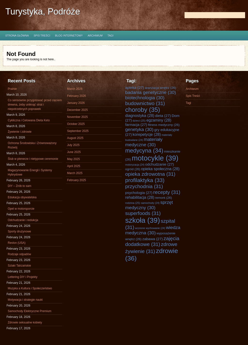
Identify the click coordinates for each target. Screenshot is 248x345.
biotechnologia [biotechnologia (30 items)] (144, 97)
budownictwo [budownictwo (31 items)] (145, 103)
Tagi (111, 35)
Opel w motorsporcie (21, 208)
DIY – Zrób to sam (19, 186)
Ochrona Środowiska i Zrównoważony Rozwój (32, 145)
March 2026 (74, 89)
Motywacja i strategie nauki (25, 299)
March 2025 (74, 173)
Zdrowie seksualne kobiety (25, 322)
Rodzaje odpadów (19, 254)
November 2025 (77, 117)
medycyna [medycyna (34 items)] (144, 150)
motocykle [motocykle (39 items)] (155, 158)
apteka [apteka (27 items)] (134, 87)
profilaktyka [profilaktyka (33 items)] (144, 180)
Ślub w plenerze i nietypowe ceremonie (33, 159)
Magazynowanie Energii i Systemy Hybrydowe (30, 172)
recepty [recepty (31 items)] (166, 192)
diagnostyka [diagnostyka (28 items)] (139, 115)
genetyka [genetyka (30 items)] (139, 129)
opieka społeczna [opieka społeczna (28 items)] (160, 169)
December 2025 (77, 110)
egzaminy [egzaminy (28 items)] (158, 120)
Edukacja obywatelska (22, 197)
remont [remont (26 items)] (163, 197)
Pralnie (12, 89)
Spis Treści (42, 35)
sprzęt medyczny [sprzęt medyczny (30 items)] (149, 205)
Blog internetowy (69, 35)
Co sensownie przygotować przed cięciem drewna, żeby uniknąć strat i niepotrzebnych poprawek (35, 105)
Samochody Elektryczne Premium (29, 311)
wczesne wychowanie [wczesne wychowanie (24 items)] (150, 228)
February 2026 (76, 96)
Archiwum (95, 35)
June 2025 (74, 152)
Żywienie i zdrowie (19, 131)
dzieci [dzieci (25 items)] (139, 120)
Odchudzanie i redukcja (23, 220)
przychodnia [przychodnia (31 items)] (144, 186)
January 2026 (76, 103)
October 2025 (76, 124)
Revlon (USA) (16, 243)
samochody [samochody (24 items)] (150, 202)
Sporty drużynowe (19, 231)
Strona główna (17, 35)
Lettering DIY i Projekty (23, 277)
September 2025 (78, 131)
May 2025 (73, 159)
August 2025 (75, 138)
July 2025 (73, 145)
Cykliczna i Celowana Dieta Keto (29, 120)
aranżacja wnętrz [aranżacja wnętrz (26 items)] (160, 88)
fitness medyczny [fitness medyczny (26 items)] (164, 125)
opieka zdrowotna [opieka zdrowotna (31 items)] (150, 174)
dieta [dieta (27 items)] (163, 116)
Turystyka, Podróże (42, 11)
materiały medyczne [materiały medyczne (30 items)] (144, 142)
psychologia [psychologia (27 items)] (138, 193)
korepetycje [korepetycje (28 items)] (147, 134)
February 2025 (76, 180)
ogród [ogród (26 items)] (132, 169)
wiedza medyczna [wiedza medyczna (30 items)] (152, 230)
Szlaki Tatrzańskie (19, 265)
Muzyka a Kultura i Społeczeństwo (30, 288)
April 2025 (73, 166)
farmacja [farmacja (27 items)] (136, 125)
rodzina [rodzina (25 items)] (132, 202)
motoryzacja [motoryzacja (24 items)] (134, 164)
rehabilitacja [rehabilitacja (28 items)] (139, 197)
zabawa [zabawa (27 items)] (152, 239)
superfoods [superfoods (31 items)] (143, 213)
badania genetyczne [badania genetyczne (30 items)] (150, 92)
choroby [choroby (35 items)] (142, 109)
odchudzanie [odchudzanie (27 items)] (159, 164)
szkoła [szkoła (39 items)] (142, 220)
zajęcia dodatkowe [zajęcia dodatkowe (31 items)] (152, 241)
